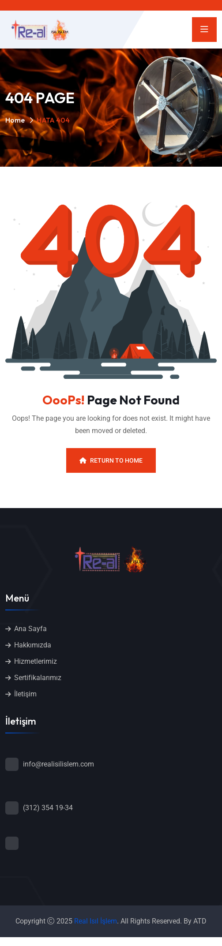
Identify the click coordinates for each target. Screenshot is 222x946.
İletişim (25, 694)
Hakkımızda (32, 645)
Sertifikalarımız (37, 677)
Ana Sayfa (30, 628)
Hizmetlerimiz (35, 661)
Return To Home (111, 460)
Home (15, 120)
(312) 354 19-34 (48, 808)
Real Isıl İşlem (95, 921)
